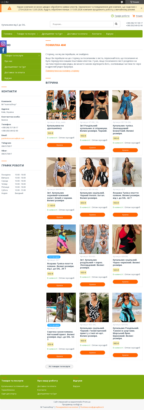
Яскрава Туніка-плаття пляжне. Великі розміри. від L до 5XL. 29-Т (60, 266)
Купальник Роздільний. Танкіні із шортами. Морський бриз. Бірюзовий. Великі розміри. (126, 333)
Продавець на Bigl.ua (72, 404)
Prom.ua (86, 401)
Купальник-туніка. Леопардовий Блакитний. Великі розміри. (123, 129)
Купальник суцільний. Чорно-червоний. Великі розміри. (126, 262)
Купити (60, 145)
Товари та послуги (26, 33)
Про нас (8, 61)
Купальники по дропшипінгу (55, 127)
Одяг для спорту (8, 393)
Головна (8, 33)
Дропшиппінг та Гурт (52, 33)
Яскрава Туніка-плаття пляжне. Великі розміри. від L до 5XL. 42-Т (126, 195)
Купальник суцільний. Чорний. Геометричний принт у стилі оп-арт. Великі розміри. (93, 332)
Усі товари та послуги (59, 366)
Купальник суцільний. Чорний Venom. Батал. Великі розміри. (92, 195)
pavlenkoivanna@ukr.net (12, 138)
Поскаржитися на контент (67, 407)
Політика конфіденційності (92, 407)
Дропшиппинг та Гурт (15, 66)
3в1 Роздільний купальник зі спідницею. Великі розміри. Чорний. (94, 128)
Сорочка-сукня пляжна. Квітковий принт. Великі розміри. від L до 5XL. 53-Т (61, 335)
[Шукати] (116, 24)
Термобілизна (8, 390)
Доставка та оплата (77, 33)
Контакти (97, 33)
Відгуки (109, 33)
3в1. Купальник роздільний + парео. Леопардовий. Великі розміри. (92, 264)
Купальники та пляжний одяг (15, 386)
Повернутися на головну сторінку (62, 70)
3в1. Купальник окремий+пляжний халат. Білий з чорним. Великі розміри (59, 197)
